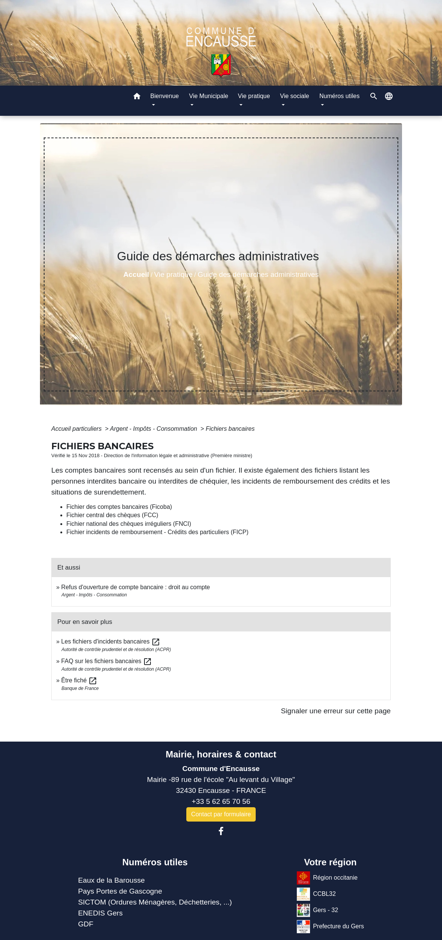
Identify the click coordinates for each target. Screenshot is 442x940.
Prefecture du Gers (330, 926)
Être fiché (79, 680)
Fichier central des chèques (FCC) (112, 515)
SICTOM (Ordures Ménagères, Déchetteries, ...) (155, 902)
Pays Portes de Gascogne (120, 891)
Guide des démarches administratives (258, 274)
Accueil (136, 274)
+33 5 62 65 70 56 (221, 801)
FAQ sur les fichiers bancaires (106, 661)
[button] (136, 97)
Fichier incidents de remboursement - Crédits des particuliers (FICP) (157, 532)
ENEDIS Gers (100, 913)
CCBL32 (316, 894)
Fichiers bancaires (230, 428)
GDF (86, 924)
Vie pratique (173, 274)
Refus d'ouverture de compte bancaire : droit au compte (135, 587)
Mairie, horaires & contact (221, 754)
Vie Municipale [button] (208, 96)
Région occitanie (327, 878)
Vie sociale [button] (294, 96)
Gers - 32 (317, 910)
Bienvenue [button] (164, 96)
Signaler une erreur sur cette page (336, 711)
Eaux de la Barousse (111, 880)
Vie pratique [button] (254, 96)
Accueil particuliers (77, 428)
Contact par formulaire (221, 814)
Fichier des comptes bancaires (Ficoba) (119, 507)
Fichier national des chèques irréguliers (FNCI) (128, 524)
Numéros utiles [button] (339, 96)
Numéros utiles (154, 862)
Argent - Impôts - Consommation (154, 428)
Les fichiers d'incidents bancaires (110, 641)
